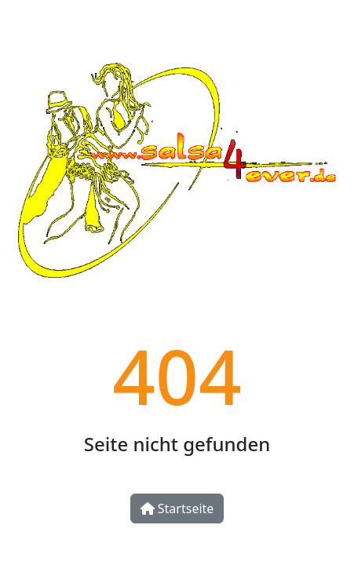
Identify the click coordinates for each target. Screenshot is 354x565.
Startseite (177, 508)
